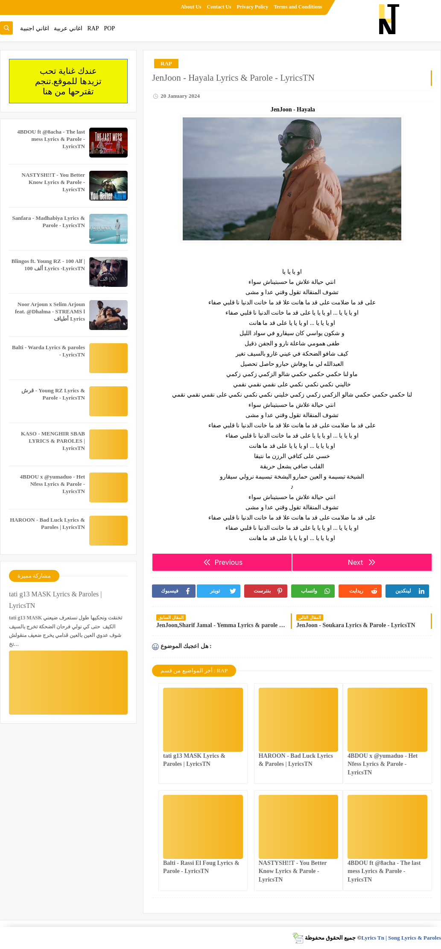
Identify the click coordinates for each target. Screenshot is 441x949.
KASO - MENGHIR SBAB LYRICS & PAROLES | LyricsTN (53, 440)
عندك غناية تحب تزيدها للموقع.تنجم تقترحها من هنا (68, 81)
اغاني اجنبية (34, 28)
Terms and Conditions (298, 7)
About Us (191, 7)
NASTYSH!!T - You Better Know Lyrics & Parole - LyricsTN (293, 871)
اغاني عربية (68, 28)
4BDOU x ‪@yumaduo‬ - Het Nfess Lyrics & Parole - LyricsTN (383, 764)
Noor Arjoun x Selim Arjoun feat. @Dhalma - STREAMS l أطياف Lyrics (50, 311)
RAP (93, 28)
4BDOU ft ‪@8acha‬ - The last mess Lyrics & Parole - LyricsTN (384, 871)
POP (109, 28)
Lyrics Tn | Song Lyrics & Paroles (401, 937)
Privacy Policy (253, 7)
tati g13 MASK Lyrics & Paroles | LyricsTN (55, 599)
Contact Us (219, 7)
